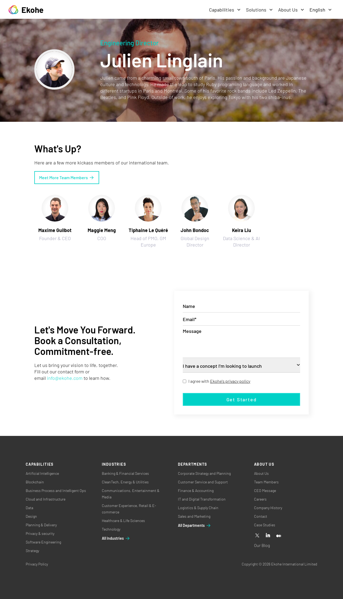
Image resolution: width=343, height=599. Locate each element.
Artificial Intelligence (42, 473)
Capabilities (225, 10)
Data (29, 507)
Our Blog (262, 545)
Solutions (259, 10)
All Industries (116, 538)
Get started (241, 399)
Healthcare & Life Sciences (123, 520)
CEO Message (265, 490)
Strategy (32, 550)
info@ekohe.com (65, 378)
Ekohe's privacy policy (230, 381)
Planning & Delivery (41, 525)
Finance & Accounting (196, 490)
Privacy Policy (37, 564)
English (321, 10)
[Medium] (278, 535)
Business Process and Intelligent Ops (56, 490)
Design (31, 516)
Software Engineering (43, 542)
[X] (257, 535)
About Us (291, 10)
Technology (111, 529)
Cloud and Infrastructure (45, 499)
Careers (260, 499)
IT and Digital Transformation (202, 499)
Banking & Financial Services (125, 473)
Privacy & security (40, 533)
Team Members (266, 482)
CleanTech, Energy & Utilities (125, 482)
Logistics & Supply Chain (198, 507)
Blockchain (35, 482)
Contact (260, 516)
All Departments (194, 525)
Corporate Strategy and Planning (204, 473)
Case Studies (264, 525)
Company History (268, 507)
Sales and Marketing (194, 516)
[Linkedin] (268, 535)
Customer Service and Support (203, 482)
